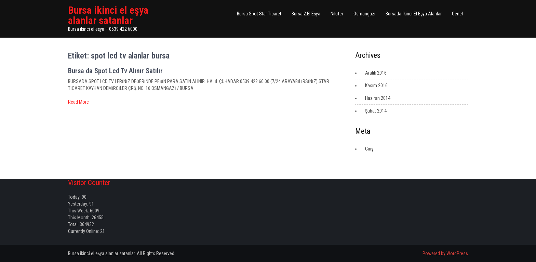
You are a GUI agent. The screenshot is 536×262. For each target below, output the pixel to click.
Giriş (369, 149)
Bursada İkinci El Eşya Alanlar (414, 13)
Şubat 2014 (376, 111)
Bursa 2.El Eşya (306, 13)
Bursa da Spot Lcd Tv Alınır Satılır (115, 71)
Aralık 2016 (376, 73)
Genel (457, 13)
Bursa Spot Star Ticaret (259, 13)
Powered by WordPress (445, 253)
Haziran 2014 (377, 98)
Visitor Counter (89, 183)
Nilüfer (337, 13)
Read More (78, 102)
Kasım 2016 (376, 85)
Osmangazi (364, 13)
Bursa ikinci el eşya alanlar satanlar (108, 15)
